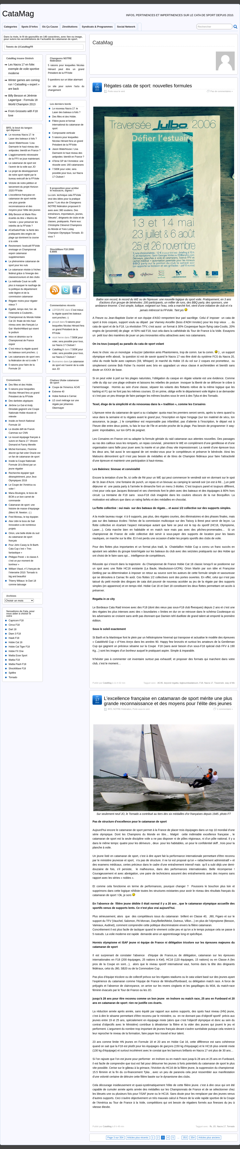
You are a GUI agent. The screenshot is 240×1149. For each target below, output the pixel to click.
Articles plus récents (137, 1137)
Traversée (219, 683)
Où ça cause (50, 26)
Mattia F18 (14, 659)
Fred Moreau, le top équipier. (24, 516)
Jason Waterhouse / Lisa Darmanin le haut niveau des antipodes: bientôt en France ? (24, 147)
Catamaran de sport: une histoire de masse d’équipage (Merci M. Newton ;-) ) (24, 508)
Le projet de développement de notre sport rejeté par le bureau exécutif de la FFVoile (24, 175)
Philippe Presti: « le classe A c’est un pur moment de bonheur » (23, 561)
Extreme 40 (58, 391)
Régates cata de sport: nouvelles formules (148, 85)
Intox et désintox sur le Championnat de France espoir (21, 340)
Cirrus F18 (14, 624)
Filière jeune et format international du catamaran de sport (67, 125)
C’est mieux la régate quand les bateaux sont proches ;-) (67, 314)
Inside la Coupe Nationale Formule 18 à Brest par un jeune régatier (22, 465)
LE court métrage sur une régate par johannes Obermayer (65, 404)
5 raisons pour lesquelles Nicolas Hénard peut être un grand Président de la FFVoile (66, 69)
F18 (201, 683)
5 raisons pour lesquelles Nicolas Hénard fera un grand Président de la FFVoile (24, 393)
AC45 (160, 683)
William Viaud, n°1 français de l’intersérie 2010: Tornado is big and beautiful (24, 572)
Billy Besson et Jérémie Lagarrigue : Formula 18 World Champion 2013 (23, 100)
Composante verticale (63, 133)
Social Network (126, 26)
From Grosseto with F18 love (23, 113)
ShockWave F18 (17, 668)
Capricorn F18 (16, 620)
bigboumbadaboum (189, 683)
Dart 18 (12, 629)
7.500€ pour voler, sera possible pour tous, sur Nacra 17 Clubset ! (67, 173)
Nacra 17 (208, 683)
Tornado (231, 1126)
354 (193, 1137)
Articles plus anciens (209, 1137)
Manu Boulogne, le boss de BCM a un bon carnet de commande (23, 497)
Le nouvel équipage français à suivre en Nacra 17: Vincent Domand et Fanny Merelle (24, 441)
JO (214, 1126)
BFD (110, 709)
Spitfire (12, 672)
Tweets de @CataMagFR (19, 46)
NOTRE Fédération (122, 709)
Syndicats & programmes (97, 26)
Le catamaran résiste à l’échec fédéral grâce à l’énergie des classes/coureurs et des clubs (25, 273)
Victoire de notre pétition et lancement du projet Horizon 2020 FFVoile (23, 187)
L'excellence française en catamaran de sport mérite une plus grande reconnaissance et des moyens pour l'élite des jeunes (168, 701)
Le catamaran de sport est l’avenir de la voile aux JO (68, 365)
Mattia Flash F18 (17, 664)
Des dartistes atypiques (21, 400)
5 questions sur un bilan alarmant (65, 79)
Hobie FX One (16, 651)
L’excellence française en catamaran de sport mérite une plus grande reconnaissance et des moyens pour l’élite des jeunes (24, 202)
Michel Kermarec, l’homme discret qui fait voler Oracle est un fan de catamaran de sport (24, 453)
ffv (211, 1126)
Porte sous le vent (116, 91)
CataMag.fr (58, 349)
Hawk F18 (14, 638)
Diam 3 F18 (15, 633)
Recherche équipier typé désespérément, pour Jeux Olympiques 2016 (23, 477)
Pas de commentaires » (222, 91)
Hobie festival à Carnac (64, 396)
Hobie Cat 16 (15, 642)
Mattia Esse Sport (18, 655)
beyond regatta (171, 683)
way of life (230, 683)
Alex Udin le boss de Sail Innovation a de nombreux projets (22, 525)
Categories (10, 26)
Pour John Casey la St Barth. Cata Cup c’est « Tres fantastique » (24, 549)
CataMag (18, 13)
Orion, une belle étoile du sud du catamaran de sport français (24, 537)
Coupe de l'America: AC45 (66, 387)
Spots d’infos (29, 26)
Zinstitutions (70, 26)
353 (185, 1137)
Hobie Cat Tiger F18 (19, 646)
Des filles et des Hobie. (21, 384)
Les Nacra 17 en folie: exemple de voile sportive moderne (23, 69)
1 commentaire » (225, 709)
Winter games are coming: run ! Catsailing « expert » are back (24, 84)
